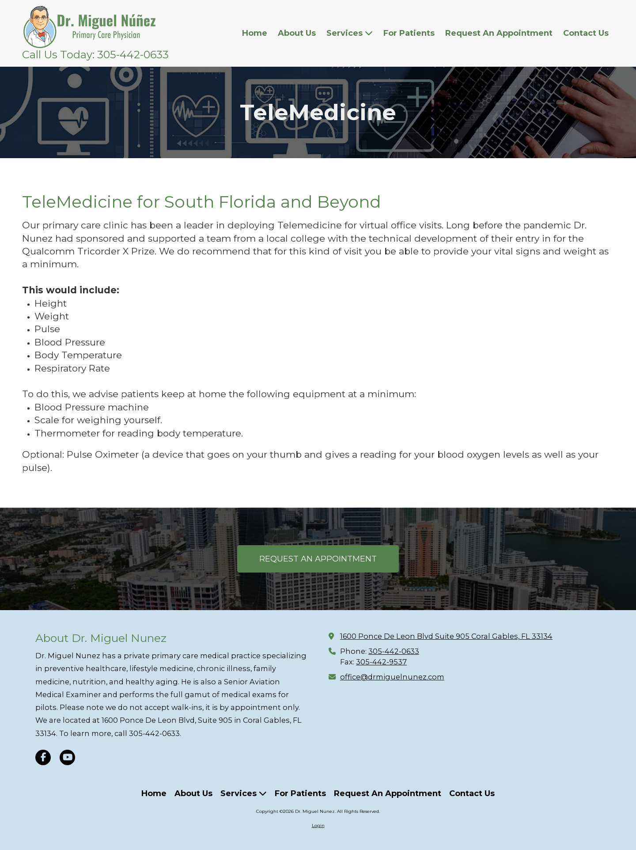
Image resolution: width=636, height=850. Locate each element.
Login (318, 825)
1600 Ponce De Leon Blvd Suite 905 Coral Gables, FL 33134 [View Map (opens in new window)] (446, 636)
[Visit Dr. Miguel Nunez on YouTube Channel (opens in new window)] (67, 757)
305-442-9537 (381, 661)
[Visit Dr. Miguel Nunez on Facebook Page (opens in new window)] (43, 757)
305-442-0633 (393, 651)
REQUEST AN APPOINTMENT (318, 559)
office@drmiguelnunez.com (392, 676)
